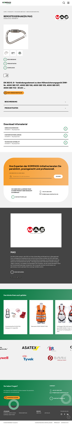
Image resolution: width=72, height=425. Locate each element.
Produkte (10, 11)
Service (38, 411)
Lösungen (6, 411)
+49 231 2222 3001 (47, 191)
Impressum (57, 422)
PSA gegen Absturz (20, 11)
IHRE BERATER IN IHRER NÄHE (16, 173)
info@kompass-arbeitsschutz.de (50, 194)
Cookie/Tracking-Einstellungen (43, 422)
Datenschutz (64, 422)
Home (5, 11)
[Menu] (68, 3)
